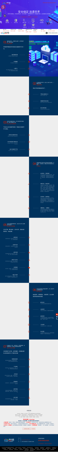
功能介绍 (19, 32)
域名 (41, 32)
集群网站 (27, 33)
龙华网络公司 (6, 454)
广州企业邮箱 (20, 453)
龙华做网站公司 (42, 452)
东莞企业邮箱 (42, 453)
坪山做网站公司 (54, 452)
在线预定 (22, 32)
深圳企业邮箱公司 (25, 453)
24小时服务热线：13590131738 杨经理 (45, 448)
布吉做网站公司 (48, 452)
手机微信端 (35, 33)
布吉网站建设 (52, 454)
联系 (51, 32)
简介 (49, 32)
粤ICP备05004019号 (30, 452)
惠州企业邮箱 (37, 453)
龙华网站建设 (37, 452)
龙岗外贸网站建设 (32, 454)
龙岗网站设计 (21, 454)
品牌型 (14, 32)
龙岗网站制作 (16, 454)
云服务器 (44, 32)
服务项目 (4, 32)
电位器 (48, 454)
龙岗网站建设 (11, 454)
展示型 (12, 32)
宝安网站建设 (32, 453)
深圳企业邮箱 (15, 453)
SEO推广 (30, 33)
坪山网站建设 (4, 453)
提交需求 (53, 32)
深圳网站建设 (9, 453)
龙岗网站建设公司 (48, 453)
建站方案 (7, 32)
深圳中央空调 (26, 455)
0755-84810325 (43, 446)
